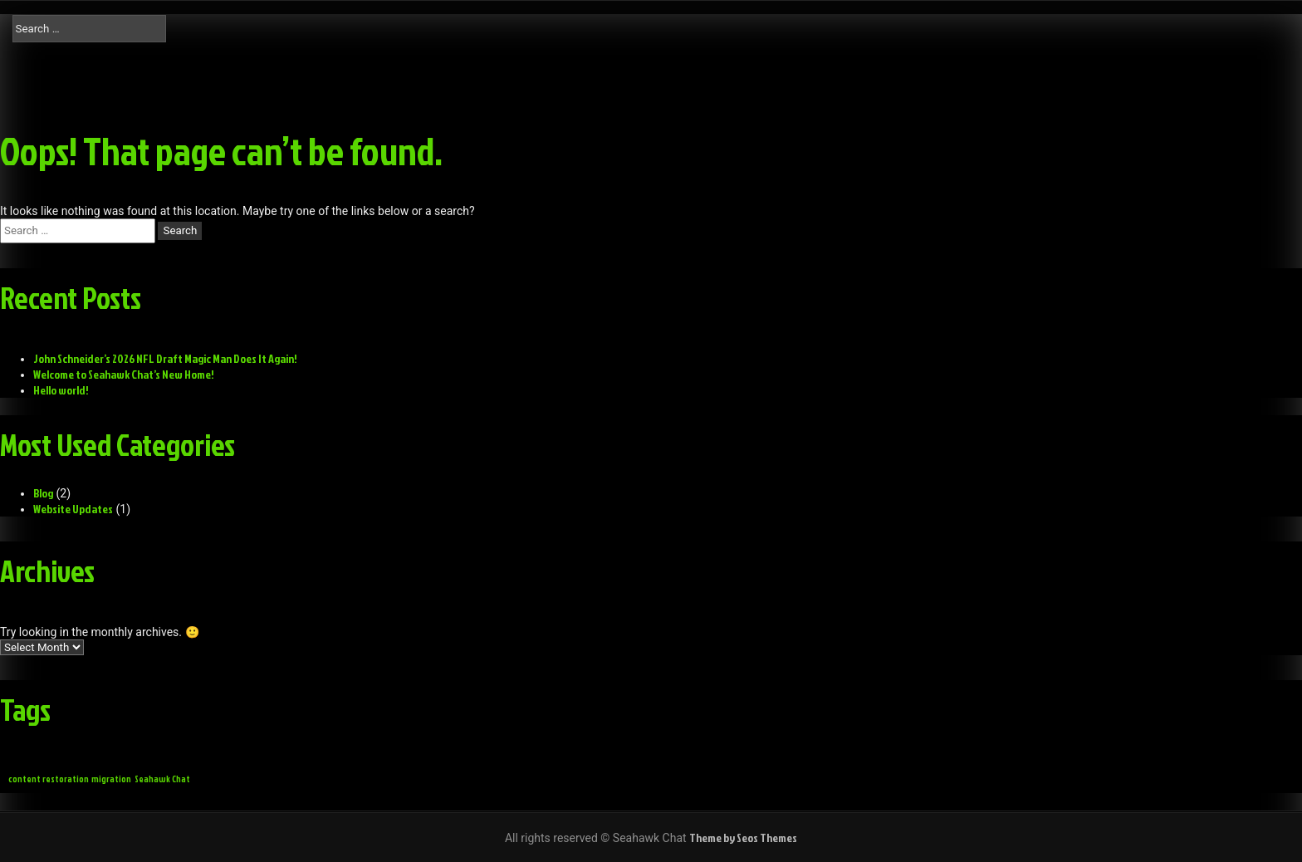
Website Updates (73, 509)
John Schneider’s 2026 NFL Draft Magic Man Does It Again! (165, 358)
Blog (43, 493)
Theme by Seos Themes (743, 837)
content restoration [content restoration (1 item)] (48, 778)
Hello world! (61, 390)
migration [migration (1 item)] (111, 778)
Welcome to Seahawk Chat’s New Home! (123, 374)
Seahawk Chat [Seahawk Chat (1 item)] (162, 778)
